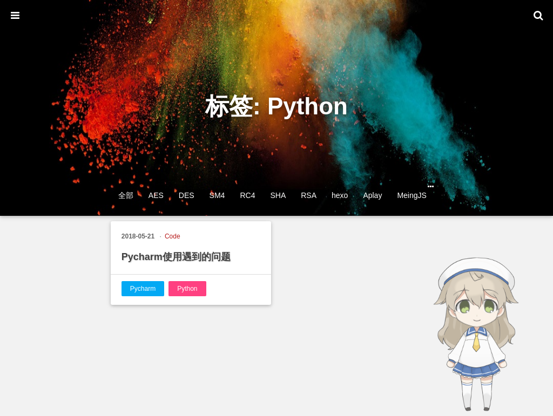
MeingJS (411, 195)
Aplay (372, 195)
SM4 (217, 195)
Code (172, 236)
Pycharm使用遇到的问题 (176, 256)
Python (187, 288)
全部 (125, 195)
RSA (308, 195)
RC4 (247, 195)
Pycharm (143, 288)
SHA (278, 195)
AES (156, 195)
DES (186, 195)
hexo (340, 195)
